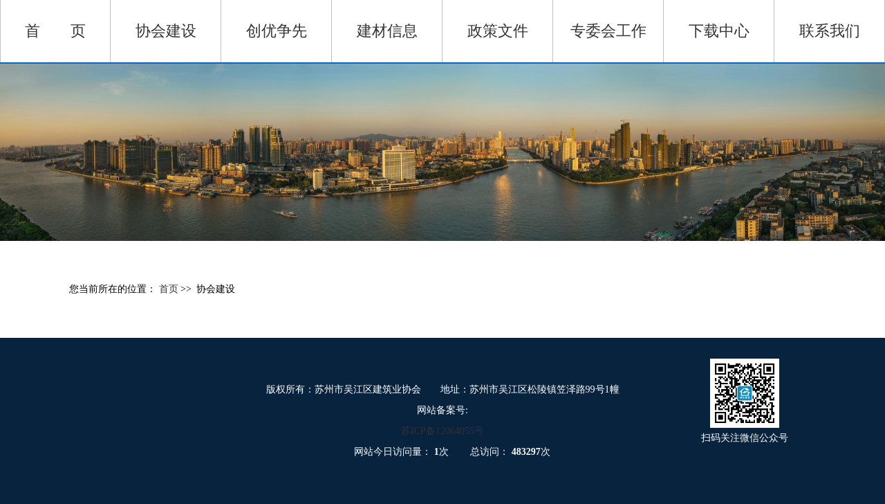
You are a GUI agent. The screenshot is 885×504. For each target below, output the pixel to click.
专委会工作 (608, 30)
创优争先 (276, 30)
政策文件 (497, 30)
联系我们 (829, 30)
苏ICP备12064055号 (442, 431)
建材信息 (387, 30)
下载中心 (719, 30)
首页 (170, 289)
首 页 (55, 30)
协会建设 (166, 30)
